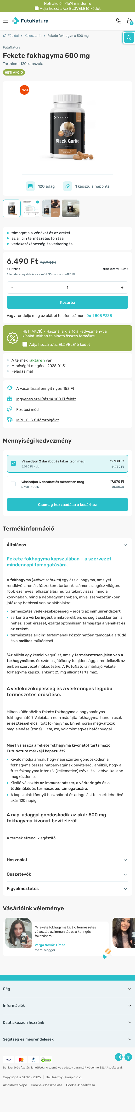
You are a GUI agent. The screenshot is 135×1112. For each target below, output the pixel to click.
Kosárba (67, 302)
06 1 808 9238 (99, 315)
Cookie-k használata (46, 1085)
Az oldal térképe (15, 1085)
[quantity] (67, 287)
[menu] (7, 21)
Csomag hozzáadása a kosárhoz (67, 504)
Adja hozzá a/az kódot (70, 8)
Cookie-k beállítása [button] (80, 1085)
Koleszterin (33, 36)
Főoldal (11, 36)
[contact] (119, 21)
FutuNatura (11, 47)
